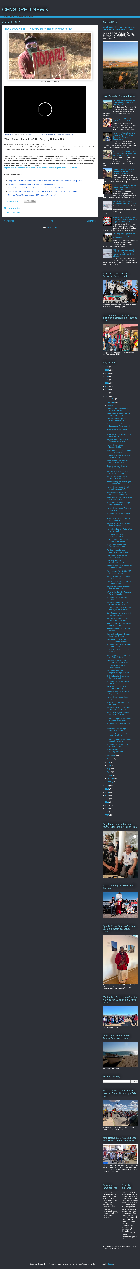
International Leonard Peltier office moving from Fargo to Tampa (31, 184)
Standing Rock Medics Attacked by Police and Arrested (124, 120)
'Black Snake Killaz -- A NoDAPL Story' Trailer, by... (118, 519)
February (110, 778)
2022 (107, 380)
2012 (107, 799)
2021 (107, 383)
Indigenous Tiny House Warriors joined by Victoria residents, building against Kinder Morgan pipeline (45, 181)
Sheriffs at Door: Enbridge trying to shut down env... (118, 577)
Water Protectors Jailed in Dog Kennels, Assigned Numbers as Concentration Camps (124, 153)
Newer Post (9, 221)
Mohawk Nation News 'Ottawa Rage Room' (118, 693)
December (111, 399)
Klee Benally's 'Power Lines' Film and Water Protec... (119, 656)
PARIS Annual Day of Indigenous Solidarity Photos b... (119, 625)
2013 (107, 795)
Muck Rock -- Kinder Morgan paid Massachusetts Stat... (119, 504)
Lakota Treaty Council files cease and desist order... (119, 456)
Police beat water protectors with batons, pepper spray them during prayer (125, 187)
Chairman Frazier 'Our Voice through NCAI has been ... (117, 541)
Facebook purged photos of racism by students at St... (117, 551)
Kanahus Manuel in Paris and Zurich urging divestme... (117, 467)
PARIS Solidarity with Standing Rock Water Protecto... (118, 714)
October (110, 405)
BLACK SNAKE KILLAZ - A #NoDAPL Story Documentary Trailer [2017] (52, 134)
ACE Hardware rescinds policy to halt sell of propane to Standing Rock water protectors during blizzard (125, 253)
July (109, 762)
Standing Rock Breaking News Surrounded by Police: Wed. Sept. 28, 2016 (124, 103)
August (110, 759)
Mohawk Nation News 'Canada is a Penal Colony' (119, 682)
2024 (107, 373)
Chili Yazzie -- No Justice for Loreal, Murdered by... (117, 535)
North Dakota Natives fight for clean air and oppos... (117, 730)
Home (50, 221)
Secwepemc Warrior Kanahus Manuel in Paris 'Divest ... (117, 604)
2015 (107, 789)
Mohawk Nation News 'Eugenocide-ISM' (115, 446)
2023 (107, 377)
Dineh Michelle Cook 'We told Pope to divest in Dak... (117, 462)
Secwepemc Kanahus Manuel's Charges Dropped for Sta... (118, 709)
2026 (107, 367)
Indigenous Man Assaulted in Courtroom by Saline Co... (117, 441)
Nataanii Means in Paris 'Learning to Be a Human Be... (119, 451)
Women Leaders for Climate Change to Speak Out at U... (118, 478)
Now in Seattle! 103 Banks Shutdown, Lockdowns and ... (118, 493)
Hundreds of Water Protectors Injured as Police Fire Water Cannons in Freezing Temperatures (124, 136)
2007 (107, 815)
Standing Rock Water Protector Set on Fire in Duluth (118, 472)
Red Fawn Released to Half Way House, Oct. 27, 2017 (119, 435)
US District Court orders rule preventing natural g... (117, 688)
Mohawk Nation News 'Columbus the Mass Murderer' (119, 646)
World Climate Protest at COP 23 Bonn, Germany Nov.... (119, 572)
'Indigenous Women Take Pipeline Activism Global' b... (119, 498)
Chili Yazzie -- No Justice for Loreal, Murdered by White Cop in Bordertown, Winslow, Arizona (42, 191)
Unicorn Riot (8, 134)
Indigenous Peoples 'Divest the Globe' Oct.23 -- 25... (118, 735)
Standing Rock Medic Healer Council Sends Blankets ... (117, 619)
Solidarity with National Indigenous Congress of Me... (118, 672)
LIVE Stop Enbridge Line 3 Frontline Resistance (116, 562)
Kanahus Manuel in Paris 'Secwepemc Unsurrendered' (118, 425)
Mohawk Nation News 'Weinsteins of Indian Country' (119, 567)
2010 (107, 805)
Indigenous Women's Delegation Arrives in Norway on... (119, 740)
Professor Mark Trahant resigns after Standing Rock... (118, 414)
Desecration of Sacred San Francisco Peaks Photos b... (118, 640)
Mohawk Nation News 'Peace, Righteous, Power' (118, 745)
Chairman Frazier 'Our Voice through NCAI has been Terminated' (32, 195)
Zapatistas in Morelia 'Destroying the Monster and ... (119, 582)
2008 (107, 812)
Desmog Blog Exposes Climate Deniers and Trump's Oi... (118, 635)
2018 (107, 393)
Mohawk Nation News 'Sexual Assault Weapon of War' (118, 488)
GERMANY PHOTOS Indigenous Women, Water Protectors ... (119, 609)
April (109, 772)
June (109, 765)
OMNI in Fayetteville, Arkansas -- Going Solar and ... (119, 677)
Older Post (91, 221)
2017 (107, 396)
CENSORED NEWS (25, 9)
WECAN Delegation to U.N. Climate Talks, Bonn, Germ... (118, 661)
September (111, 756)
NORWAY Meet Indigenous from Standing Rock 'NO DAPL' (118, 751)
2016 (107, 786)
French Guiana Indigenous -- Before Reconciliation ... (117, 420)
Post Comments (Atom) (55, 227)
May (109, 769)
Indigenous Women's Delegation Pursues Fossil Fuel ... (119, 588)
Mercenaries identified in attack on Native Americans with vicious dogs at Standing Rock (125, 220)
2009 (107, 808)
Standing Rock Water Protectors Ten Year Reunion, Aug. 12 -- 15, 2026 (119, 28)
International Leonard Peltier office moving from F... (119, 530)
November (111, 402)
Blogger (110, 1264)
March (109, 775)
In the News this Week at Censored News (116, 666)
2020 (107, 386)
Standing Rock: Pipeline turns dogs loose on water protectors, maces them (124, 236)
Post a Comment (13, 212)
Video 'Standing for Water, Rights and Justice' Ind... (119, 483)
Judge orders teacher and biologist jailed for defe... (116, 546)
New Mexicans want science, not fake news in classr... (119, 614)
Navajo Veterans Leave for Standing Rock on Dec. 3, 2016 (124, 203)
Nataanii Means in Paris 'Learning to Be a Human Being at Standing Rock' (35, 188)
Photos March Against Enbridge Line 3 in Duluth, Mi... (118, 556)
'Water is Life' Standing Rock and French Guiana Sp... (119, 593)
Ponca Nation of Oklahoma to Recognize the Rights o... (117, 409)
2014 (107, 792)
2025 (107, 370)
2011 (107, 802)
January (110, 782)
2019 (107, 390)
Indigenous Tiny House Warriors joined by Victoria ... (118, 525)
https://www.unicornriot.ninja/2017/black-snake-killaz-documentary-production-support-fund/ (40, 168)
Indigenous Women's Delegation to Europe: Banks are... (119, 719)
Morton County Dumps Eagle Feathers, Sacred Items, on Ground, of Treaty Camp (123, 171)
